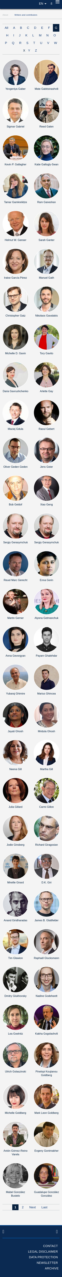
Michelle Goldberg (15, 1112)
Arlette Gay (46, 391)
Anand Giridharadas (15, 920)
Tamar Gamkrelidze (15, 202)
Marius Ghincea (46, 693)
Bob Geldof (15, 504)
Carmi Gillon (46, 806)
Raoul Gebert (46, 429)
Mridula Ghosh (46, 731)
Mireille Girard (15, 882)
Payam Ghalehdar (46, 655)
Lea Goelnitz (15, 1033)
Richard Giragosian (46, 844)
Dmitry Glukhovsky (15, 996)
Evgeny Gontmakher (46, 1150)
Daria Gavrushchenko (15, 391)
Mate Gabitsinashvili (46, 88)
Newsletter (47, 1262)
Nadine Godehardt (46, 996)
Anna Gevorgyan (15, 655)
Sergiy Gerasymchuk (15, 542)
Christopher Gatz (15, 315)
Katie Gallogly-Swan (46, 164)
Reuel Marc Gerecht (15, 580)
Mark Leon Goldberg (46, 1112)
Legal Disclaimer (43, 1251)
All (6, 27)
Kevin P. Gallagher (15, 164)
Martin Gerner (15, 618)
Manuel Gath (46, 277)
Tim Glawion (15, 958)
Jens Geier (46, 466)
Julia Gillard (15, 806)
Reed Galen (47, 126)
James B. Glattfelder (47, 920)
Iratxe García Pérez (15, 277)
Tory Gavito (46, 353)
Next (32, 1207)
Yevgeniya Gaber (15, 88)
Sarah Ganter (46, 240)
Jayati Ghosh (15, 731)
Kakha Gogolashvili (46, 1033)
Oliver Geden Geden (15, 466)
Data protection (43, 1257)
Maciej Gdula (15, 429)
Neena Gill (15, 769)
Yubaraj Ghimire (15, 693)
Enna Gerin (46, 580)
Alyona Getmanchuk (46, 618)
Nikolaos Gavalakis (46, 315)
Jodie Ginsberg (15, 844)
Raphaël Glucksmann (46, 958)
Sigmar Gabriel (15, 126)
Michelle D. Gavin (15, 353)
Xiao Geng (46, 504)
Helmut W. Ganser (15, 240)
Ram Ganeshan (46, 202)
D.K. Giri (46, 882)
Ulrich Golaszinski (15, 1071)
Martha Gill (46, 769)
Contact (50, 1246)
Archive (52, 1268)
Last (44, 1207)
